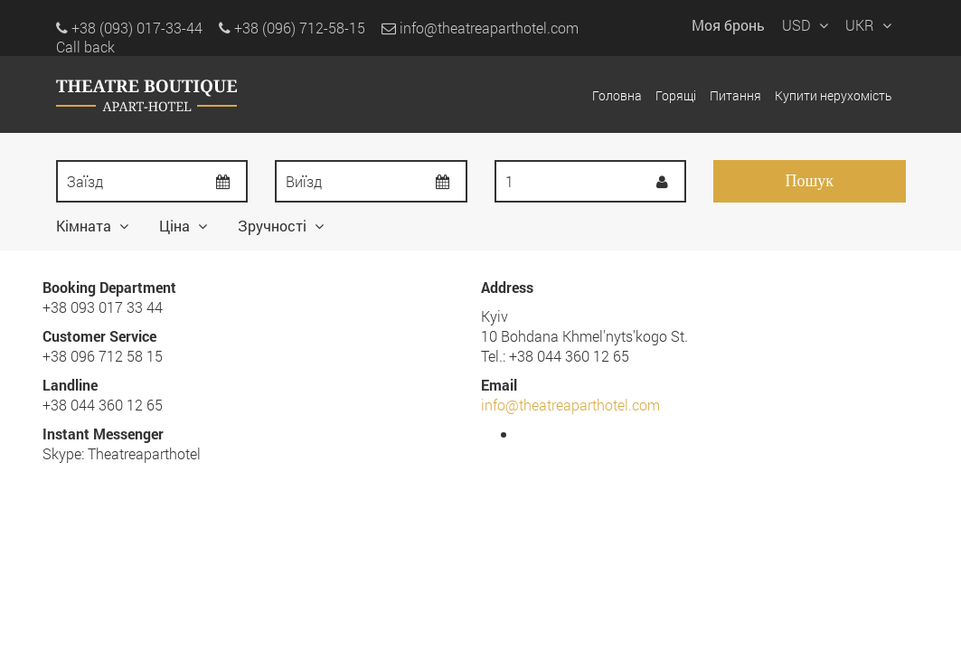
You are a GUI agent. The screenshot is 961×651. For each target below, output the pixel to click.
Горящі (675, 95)
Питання (735, 95)
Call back (85, 46)
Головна (617, 95)
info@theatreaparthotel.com (480, 27)
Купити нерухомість (833, 95)
